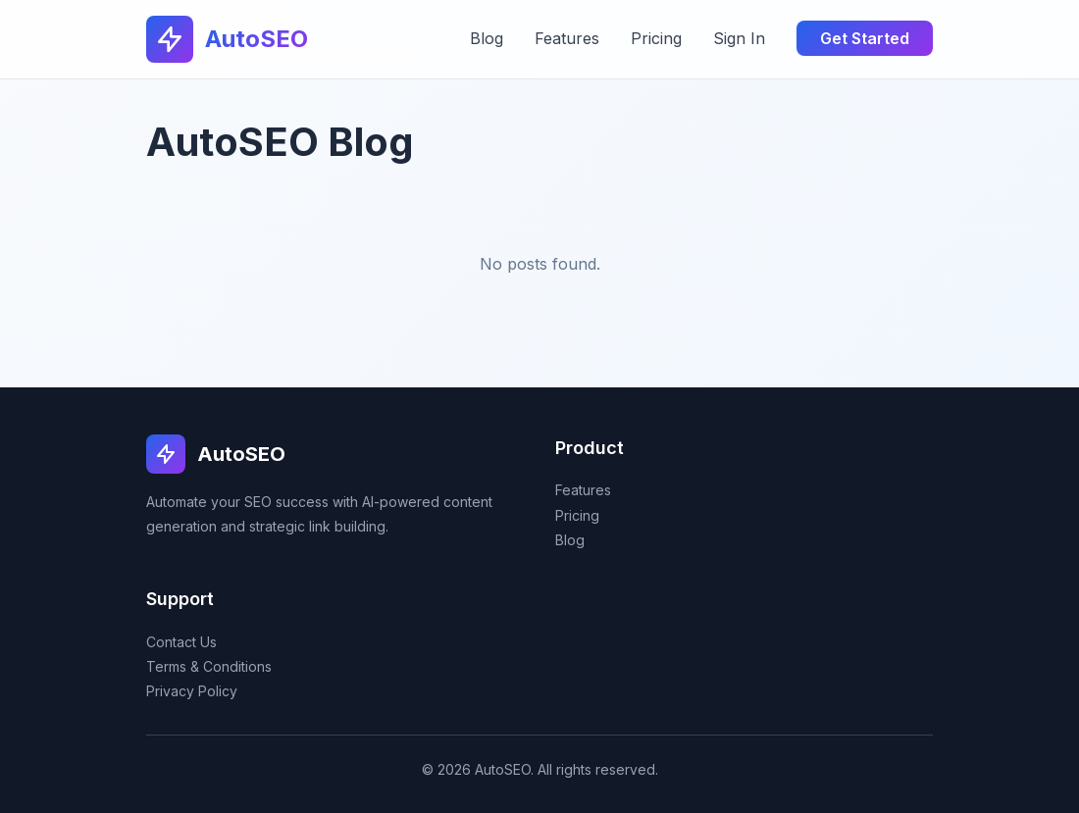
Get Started (864, 38)
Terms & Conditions (209, 666)
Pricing (656, 38)
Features (567, 38)
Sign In (739, 38)
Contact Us (181, 642)
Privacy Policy (191, 691)
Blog (486, 38)
